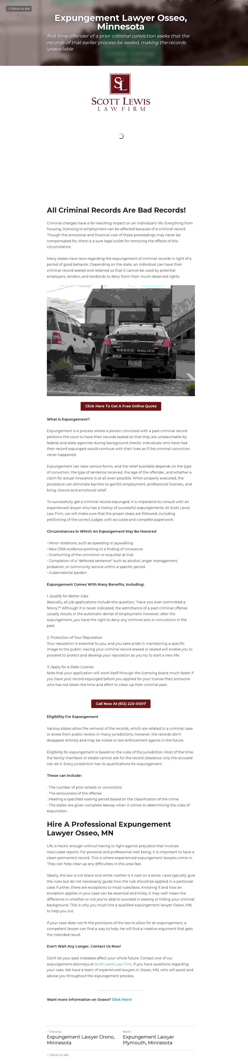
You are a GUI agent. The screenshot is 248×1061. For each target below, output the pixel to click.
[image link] (124, 92)
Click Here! (122, 982)
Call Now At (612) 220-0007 (124, 692)
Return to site (19, 8)
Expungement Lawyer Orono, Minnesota (81, 1022)
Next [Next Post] (130, 1014)
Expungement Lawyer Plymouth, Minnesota (151, 1022)
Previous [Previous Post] (54, 1014)
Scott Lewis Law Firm (87, 947)
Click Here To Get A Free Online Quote (124, 408)
